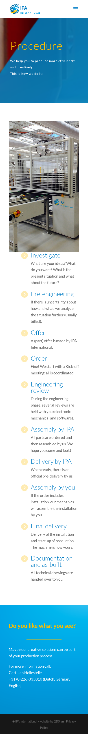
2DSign (59, 721)
